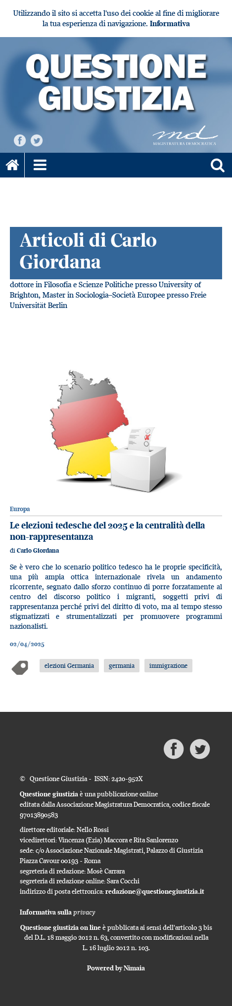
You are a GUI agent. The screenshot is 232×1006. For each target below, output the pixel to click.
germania (122, 665)
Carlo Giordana (38, 550)
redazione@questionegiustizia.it (154, 891)
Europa (20, 509)
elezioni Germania (69, 665)
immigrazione (168, 665)
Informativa (170, 23)
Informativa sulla (57, 912)
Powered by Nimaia (116, 967)
